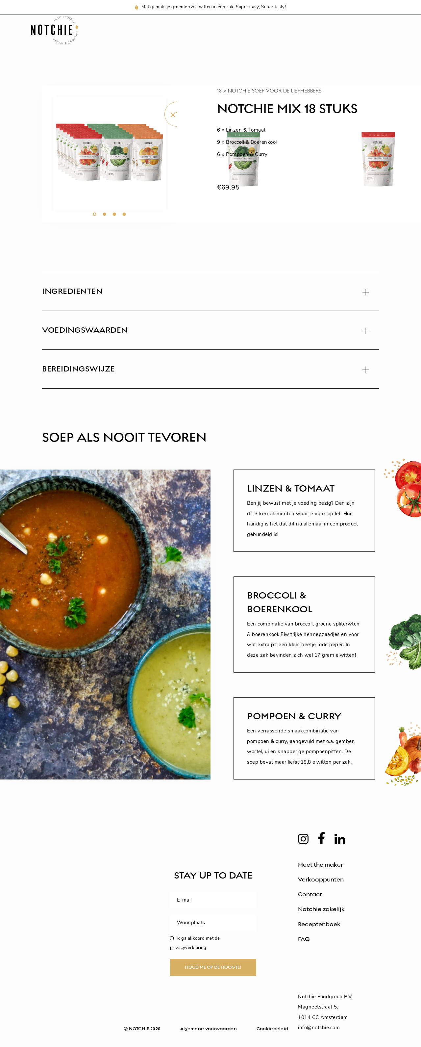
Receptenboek (319, 924)
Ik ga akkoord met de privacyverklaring (195, 943)
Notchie (182, 38)
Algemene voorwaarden (208, 1029)
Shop (142, 38)
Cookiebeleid (272, 1029)
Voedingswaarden (294, 38)
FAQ (304, 939)
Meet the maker (320, 864)
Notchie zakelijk (321, 909)
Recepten (230, 38)
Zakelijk (355, 38)
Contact (310, 894)
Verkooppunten (321, 879)
